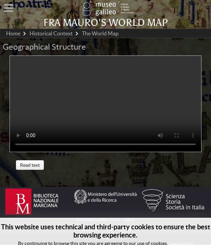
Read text (30, 165)
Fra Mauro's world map (105, 23)
